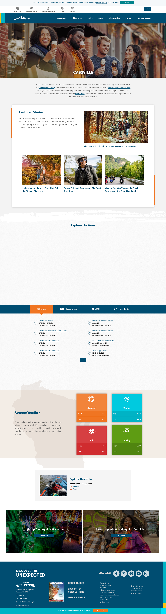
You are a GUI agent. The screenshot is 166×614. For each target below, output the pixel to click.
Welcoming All (104, 583)
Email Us (20, 595)
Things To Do (121, 309)
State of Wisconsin (106, 597)
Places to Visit (114, 18)
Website (76, 486)
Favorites (72, 9)
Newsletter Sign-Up (31, 9)
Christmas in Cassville (46, 321)
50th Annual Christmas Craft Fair (102, 321)
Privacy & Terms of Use (107, 590)
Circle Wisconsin (136, 591)
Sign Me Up (121, 535)
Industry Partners (136, 593)
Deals (62, 9)
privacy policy (101, 2)
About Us (103, 588)
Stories (128, 18)
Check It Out (44, 535)
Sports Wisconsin (136, 588)
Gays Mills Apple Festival (99, 351)
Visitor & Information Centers (109, 595)
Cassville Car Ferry (47, 87)
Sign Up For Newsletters (76, 590)
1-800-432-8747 (22, 599)
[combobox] (124, 9)
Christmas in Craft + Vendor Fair (49, 341)
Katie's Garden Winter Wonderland (103, 341)
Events (100, 18)
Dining (90, 18)
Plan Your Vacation (144, 18)
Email (75, 489)
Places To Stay (69, 309)
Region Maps (104, 600)
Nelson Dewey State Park (119, 87)
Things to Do (77, 18)
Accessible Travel (105, 585)
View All (83, 360)
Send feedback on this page (25, 602)
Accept (127, 3)
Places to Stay (61, 18)
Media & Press (76, 597)
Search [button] (148, 9)
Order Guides (17, 9)
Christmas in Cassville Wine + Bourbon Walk (53, 331)
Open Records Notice (107, 592)
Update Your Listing (22, 605)
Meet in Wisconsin (137, 586)
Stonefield (80, 93)
